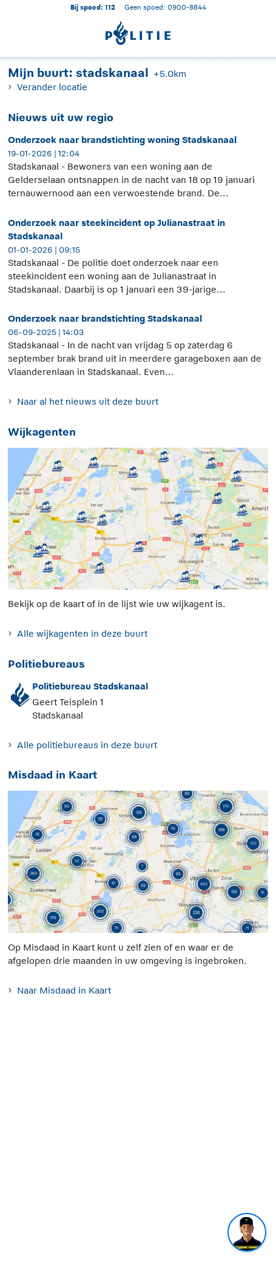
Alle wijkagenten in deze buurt (82, 633)
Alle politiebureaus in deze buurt (87, 745)
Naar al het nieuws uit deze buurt (87, 401)
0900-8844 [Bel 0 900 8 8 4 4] (186, 7)
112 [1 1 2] (110, 7)
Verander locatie (52, 87)
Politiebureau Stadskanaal (90, 686)
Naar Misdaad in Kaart (64, 990)
